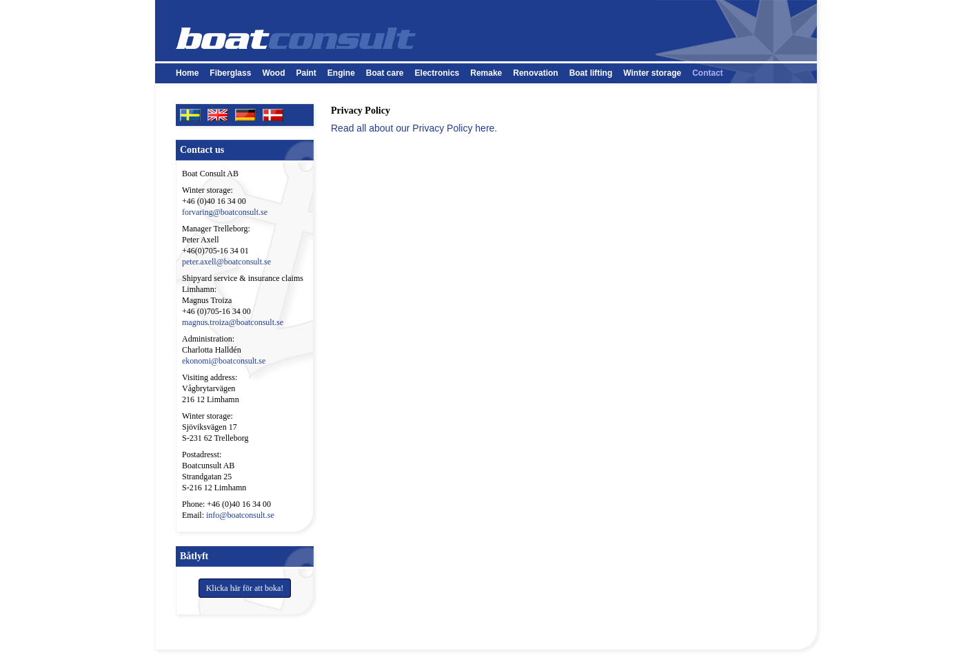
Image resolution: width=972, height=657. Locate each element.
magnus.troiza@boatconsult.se (232, 322)
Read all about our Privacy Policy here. (414, 128)
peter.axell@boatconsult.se (226, 262)
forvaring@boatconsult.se (224, 212)
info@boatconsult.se (240, 515)
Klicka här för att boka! (245, 588)
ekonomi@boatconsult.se (223, 361)
